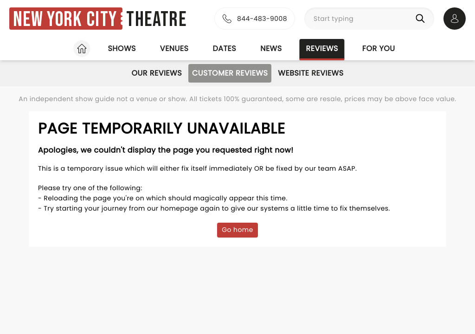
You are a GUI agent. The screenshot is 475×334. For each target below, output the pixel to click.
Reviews (322, 48)
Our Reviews (156, 73)
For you (378, 48)
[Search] (422, 18)
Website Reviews (310, 73)
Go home (237, 229)
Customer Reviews (230, 73)
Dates (224, 48)
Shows (121, 48)
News (271, 48)
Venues (174, 48)
